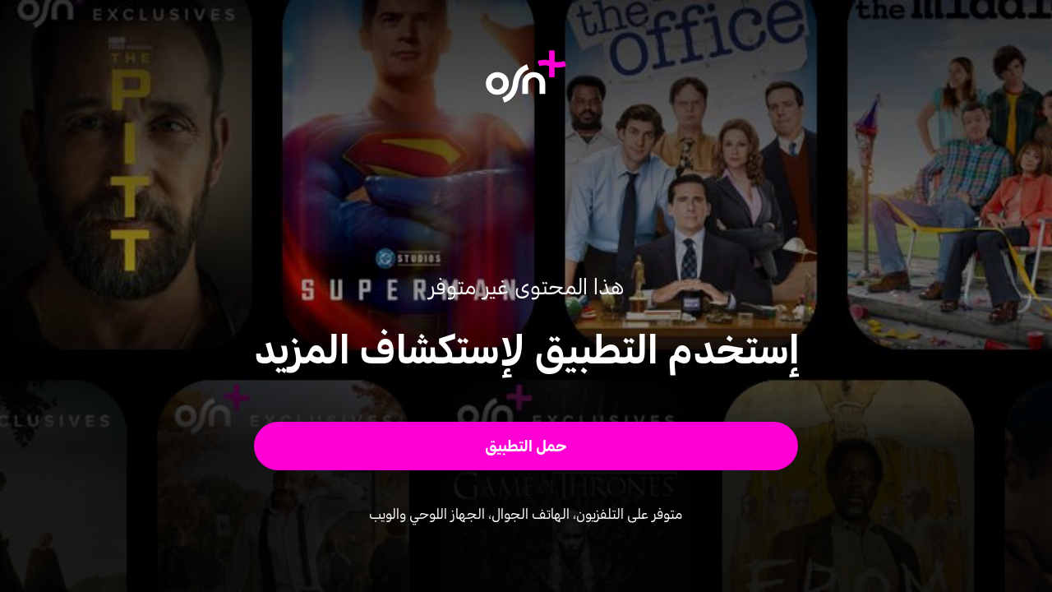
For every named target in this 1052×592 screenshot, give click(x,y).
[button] (526, 446)
